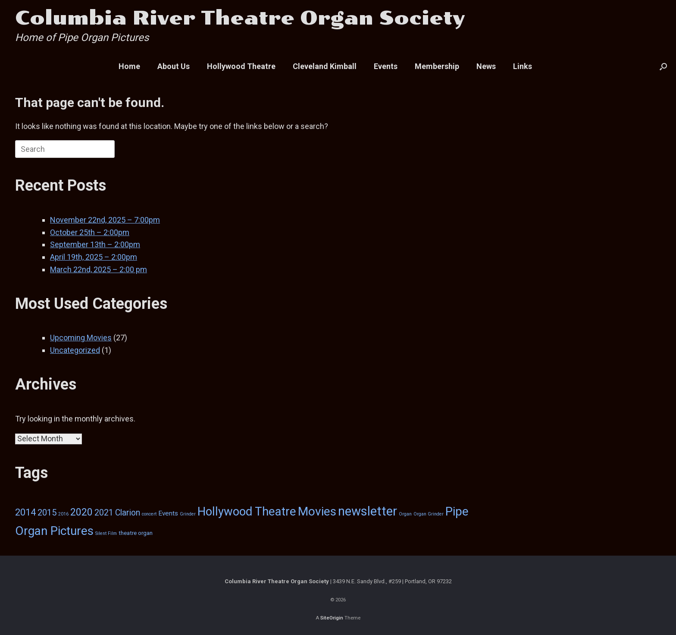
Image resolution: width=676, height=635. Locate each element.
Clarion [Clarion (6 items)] (127, 513)
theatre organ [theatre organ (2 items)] (136, 532)
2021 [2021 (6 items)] (103, 513)
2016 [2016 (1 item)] (63, 514)
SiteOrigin (331, 618)
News (486, 66)
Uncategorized (75, 350)
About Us (173, 66)
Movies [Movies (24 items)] (317, 511)
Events (385, 66)
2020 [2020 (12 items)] (81, 512)
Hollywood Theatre (241, 66)
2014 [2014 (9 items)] (25, 512)
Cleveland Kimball (325, 66)
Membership (437, 66)
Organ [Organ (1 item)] (405, 514)
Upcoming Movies (81, 337)
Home (129, 66)
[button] (663, 66)
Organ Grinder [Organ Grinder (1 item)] (428, 514)
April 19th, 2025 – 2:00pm (93, 256)
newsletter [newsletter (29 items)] (367, 511)
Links (522, 66)
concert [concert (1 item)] (149, 514)
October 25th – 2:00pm (89, 232)
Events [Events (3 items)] (168, 513)
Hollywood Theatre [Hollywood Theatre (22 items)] (246, 512)
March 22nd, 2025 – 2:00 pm (98, 269)
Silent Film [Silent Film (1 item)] (106, 533)
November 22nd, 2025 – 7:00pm (105, 219)
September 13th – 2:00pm (95, 244)
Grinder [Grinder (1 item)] (188, 514)
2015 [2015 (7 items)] (47, 512)
